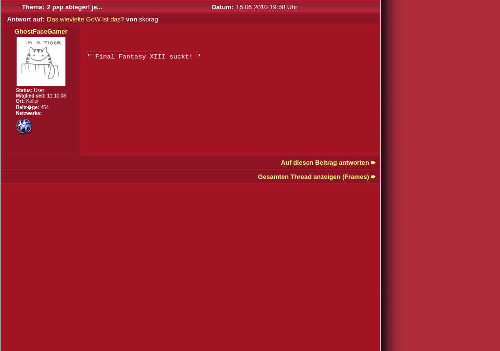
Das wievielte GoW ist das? (85, 19)
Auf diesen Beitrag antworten (325, 162)
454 (45, 107)
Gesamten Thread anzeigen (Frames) (313, 176)
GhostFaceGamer (41, 31)
